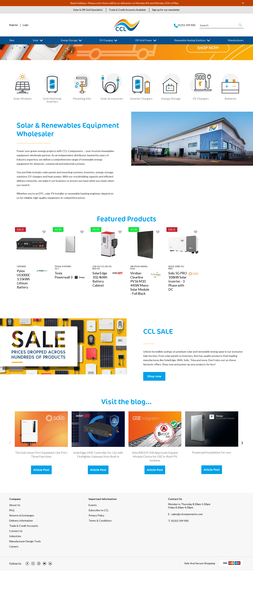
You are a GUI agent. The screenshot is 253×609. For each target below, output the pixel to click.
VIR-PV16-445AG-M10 (139, 306)
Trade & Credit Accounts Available (127, 9)
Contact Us (16, 569)
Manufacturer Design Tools (25, 580)
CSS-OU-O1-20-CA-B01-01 (102, 306)
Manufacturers (236, 40)
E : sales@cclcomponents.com (185, 552)
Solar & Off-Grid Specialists (88, 9)
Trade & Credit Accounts (23, 564)
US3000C (21, 305)
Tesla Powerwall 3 (63, 314)
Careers (13, 585)
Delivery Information (21, 559)
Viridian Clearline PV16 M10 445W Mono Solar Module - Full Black (139, 322)
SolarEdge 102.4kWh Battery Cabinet (99, 318)
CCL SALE (158, 370)
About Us (14, 543)
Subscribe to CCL (99, 549)
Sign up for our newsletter (166, 9)
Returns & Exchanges (21, 554)
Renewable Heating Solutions (190, 40)
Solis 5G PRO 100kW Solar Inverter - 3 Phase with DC (177, 320)
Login (25, 25)
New (11, 40)
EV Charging (106, 40)
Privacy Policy (96, 554)
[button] (240, 25)
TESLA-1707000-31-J (63, 306)
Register (13, 25)
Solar (35, 40)
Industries (15, 574)
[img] (27, 602)
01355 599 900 (178, 559)
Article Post (41, 509)
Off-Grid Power (143, 40)
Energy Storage (69, 40)
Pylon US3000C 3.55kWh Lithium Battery (23, 317)
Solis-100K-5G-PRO (176, 306)
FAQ (11, 549)
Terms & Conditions (100, 559)
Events (93, 543)
